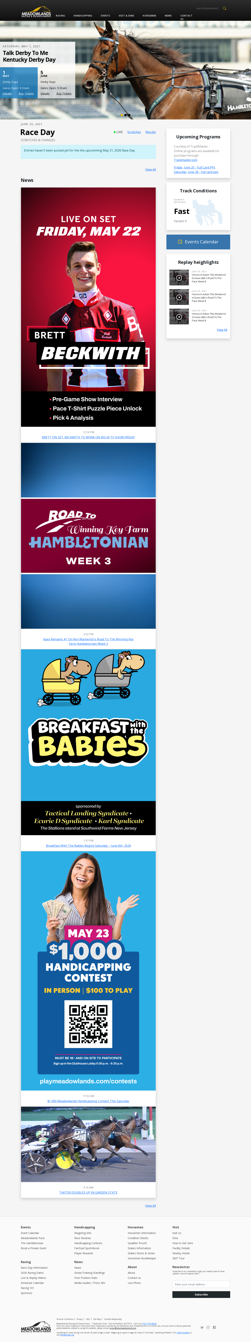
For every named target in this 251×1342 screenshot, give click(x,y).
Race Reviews (82, 1238)
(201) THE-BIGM (149, 1323)
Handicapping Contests (88, 1243)
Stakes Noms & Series (141, 1253)
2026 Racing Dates (32, 1272)
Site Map (97, 1319)
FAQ (88, 1319)
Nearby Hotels (181, 1253)
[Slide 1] (121, 115)
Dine (175, 1238)
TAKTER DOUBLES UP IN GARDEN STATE (88, 1192)
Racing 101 (27, 1288)
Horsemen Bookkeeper (142, 1258)
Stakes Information (139, 1248)
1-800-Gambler (182, 1332)
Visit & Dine (126, 15)
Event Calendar (30, 1233)
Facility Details (181, 1248)
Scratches (134, 132)
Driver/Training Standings (89, 1272)
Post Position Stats (86, 1278)
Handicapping (83, 15)
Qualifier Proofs (137, 1243)
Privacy (80, 1319)
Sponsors (26, 1293)
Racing (60, 15)
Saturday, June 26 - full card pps (196, 172)
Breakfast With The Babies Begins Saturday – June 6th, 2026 (88, 846)
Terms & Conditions (64, 1319)
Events (105, 15)
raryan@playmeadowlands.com (123, 1328)
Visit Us (176, 1233)
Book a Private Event (33, 1248)
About (131, 1272)
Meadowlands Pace (33, 1238)
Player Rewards (83, 1253)
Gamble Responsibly (113, 1319)
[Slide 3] (129, 115)
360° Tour (178, 1258)
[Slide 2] (125, 115)
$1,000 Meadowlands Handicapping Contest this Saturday (88, 1101)
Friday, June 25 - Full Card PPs (194, 167)
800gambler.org (67, 1335)
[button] (225, 8)
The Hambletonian (32, 1243)
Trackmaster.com (185, 160)
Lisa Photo (134, 1283)
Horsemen (149, 15)
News (168, 15)
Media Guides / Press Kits (89, 1283)
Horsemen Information (142, 1233)
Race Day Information (34, 1267)
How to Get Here (182, 1243)
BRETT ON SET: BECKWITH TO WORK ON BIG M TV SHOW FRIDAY (88, 437)
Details (7, 93)
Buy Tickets (26, 93)
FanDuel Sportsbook (86, 1248)
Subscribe (201, 1294)
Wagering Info (82, 1233)
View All (150, 169)
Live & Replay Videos (33, 1278)
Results (151, 132)
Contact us (186, 17)
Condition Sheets (138, 1238)
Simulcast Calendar (32, 1283)
